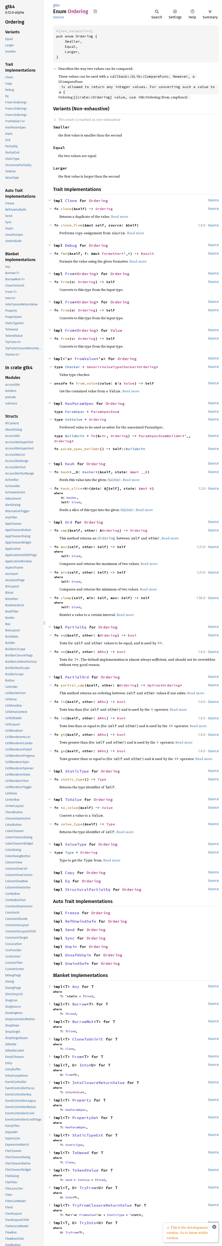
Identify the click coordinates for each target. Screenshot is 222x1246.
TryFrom (87, 1187)
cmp (64, 530)
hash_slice (71, 488)
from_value (87, 383)
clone (66, 209)
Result (147, 253)
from (65, 282)
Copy (70, 872)
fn (93, 436)
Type (102, 779)
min (64, 572)
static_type (73, 779)
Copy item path (95, 11)
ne (63, 651)
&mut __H (138, 472)
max (64, 547)
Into (84, 1065)
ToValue (73, 799)
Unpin (71, 946)
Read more (119, 216)
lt (63, 701)
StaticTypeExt (87, 1135)
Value (116, 330)
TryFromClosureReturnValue (102, 1205)
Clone (71, 200)
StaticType (77, 771)
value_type (71, 824)
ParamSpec (75, 411)
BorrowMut (83, 1021)
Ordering (98, 200)
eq (63, 635)
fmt (64, 253)
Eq (67, 881)
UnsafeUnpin (78, 955)
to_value (69, 807)
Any (75, 986)
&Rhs (102, 651)
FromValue (85, 358)
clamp (66, 598)
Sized (76, 502)
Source (58, 17)
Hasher (88, 472)
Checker (72, 367)
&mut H (145, 488)
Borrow (79, 1004)
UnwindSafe (77, 963)
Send (70, 929)
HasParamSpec (79, 403)
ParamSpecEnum (105, 411)
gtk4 (56, 5)
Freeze (72, 912)
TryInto (87, 1222)
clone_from (71, 225)
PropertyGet (85, 1117)
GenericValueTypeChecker (112, 367)
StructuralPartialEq (87, 889)
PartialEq (76, 627)
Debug (71, 245)
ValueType (76, 844)
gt (63, 734)
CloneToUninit (87, 1039)
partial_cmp (73, 685)
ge (63, 751)
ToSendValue (85, 1170)
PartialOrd (77, 677)
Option (153, 685)
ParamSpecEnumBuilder (160, 436)
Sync (70, 938)
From (70, 273)
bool (132, 635)
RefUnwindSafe (80, 921)
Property (81, 1100)
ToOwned (80, 1152)
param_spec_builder (80, 449)
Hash (70, 463)
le (63, 718)
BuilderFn (75, 436)
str (103, 436)
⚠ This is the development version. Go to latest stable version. (187, 1232)
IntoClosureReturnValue (98, 1082)
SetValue (73, 419)
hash (65, 472)
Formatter (111, 253)
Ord (68, 522)
